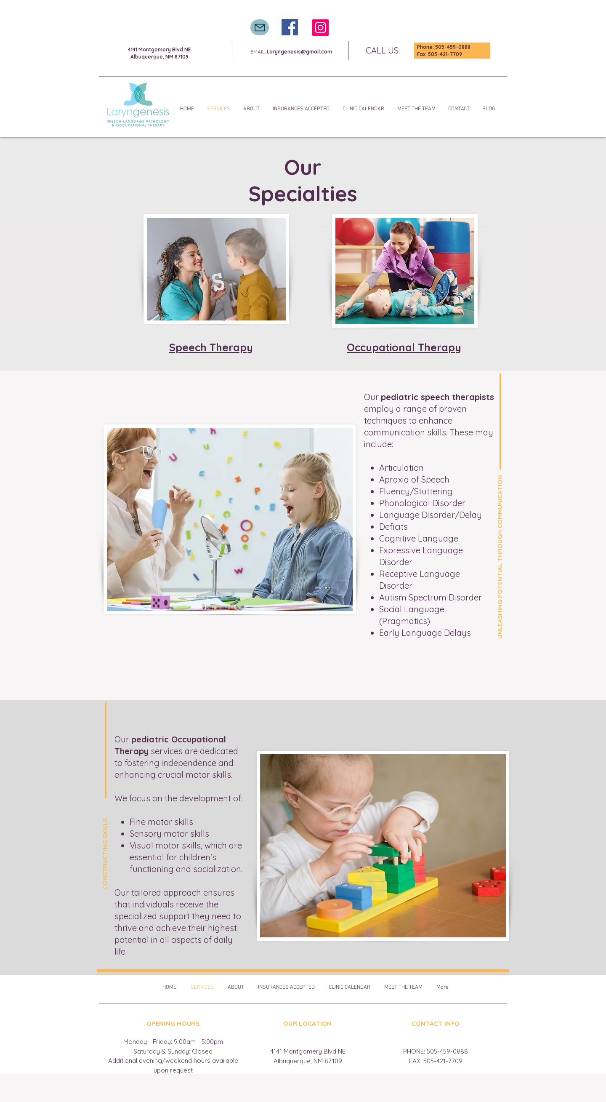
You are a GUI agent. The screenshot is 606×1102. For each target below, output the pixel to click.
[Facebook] (290, 27)
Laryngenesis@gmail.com (299, 51)
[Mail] (259, 27)
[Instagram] (320, 27)
